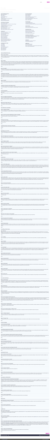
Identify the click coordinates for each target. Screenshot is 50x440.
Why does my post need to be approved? (5, 40)
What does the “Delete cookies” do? (5, 20)
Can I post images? (3, 46)
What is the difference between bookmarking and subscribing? (32, 35)
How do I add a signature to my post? (5, 33)
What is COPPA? (2, 15)
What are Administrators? (28, 14)
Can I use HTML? (3, 44)
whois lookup (7, 422)
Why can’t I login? (3, 17)
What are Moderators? (28, 15)
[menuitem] (5, 8)
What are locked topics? (3, 49)
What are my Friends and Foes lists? (29, 26)
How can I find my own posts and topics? (29, 33)
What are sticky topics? (3, 48)
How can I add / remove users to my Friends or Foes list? (31, 27)
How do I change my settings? (4, 23)
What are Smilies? (3, 45)
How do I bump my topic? (4, 41)
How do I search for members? (28, 32)
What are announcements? (4, 47)
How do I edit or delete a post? (4, 32)
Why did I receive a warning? (4, 38)
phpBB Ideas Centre (36, 416)
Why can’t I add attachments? (4, 37)
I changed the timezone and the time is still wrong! (6, 25)
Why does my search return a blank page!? (30, 31)
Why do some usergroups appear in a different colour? (31, 18)
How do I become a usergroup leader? (29, 17)
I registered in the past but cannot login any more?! (6, 18)
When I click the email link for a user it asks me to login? (7, 29)
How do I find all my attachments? (29, 41)
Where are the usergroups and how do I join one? (30, 16)
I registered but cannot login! (4, 16)
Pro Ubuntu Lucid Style (4, 439)
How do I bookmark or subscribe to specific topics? (31, 36)
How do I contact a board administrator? (29, 46)
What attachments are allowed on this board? (30, 40)
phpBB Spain (47, 439)
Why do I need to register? (4, 14)
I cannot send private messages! (29, 22)
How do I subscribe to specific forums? (29, 37)
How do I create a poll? (3, 34)
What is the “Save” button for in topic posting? (6, 39)
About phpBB (9, 412)
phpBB (33, 132)
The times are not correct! (4, 24)
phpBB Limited (23, 411)
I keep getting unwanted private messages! (30, 23)
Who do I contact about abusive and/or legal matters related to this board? (33, 45)
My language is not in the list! (4, 26)
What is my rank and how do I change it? (5, 28)
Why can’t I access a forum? (4, 36)
